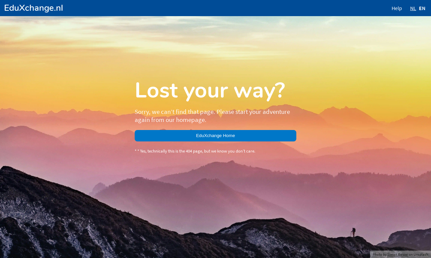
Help (397, 8)
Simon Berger (397, 254)
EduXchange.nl (33, 8)
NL (413, 8)
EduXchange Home (215, 135)
